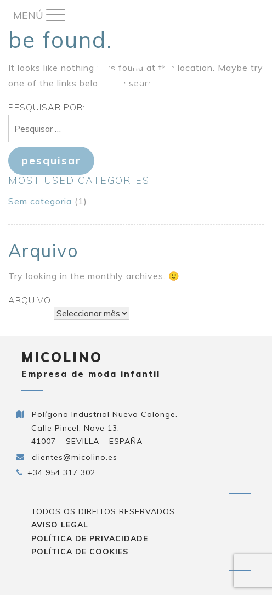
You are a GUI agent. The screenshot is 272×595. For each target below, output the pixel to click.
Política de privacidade (89, 538)
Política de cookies (79, 552)
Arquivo (29, 299)
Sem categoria (40, 201)
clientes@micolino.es (74, 457)
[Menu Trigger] (39, 15)
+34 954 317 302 (61, 472)
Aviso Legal (59, 525)
